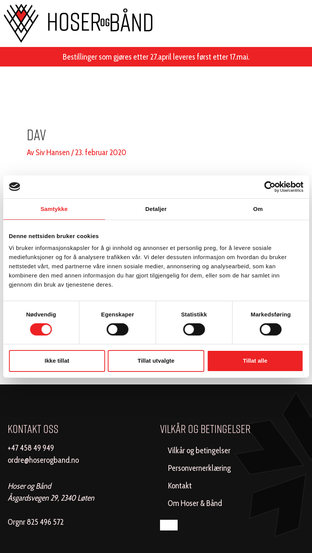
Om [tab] (258, 208)
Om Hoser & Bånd (195, 503)
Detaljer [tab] (156, 208)
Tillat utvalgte (155, 360)
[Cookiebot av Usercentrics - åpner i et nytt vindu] (269, 186)
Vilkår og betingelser (199, 450)
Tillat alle (255, 360)
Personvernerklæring (199, 468)
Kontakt (180, 485)
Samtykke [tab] (54, 208)
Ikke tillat (57, 360)
